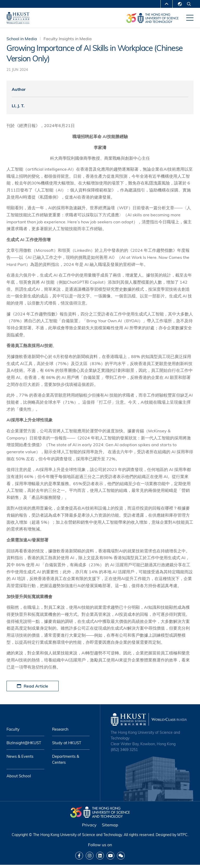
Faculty (13, 729)
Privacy (89, 824)
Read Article (32, 686)
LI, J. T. (18, 105)
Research (60, 729)
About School (19, 775)
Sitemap (110, 824)
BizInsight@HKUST (24, 742)
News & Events (20, 756)
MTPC (182, 834)
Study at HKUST (66, 742)
